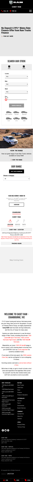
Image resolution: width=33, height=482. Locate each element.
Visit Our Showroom (16, 171)
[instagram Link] (8, 430)
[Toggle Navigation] (30, 11)
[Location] (10, 223)
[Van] (24, 119)
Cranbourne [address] (16, 212)
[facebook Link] (3, 430)
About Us (20, 416)
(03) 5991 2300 (18, 235)
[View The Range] (16, 145)
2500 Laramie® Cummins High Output (8, 409)
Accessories (20, 405)
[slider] (6, 100)
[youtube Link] (5, 430)
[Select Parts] (24, 223)
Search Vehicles (16, 105)
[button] (16, 32)
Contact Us (20, 414)
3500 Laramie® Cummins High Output (8, 413)
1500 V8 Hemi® (21, 345)
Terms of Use (21, 427)
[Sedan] (16, 112)
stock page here (23, 349)
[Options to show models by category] (16, 179)
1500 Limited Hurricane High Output (8, 401)
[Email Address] (16, 238)
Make (16, 83)
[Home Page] (16, 2)
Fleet (18, 390)
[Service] (16, 480)
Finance (19, 392)
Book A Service (21, 408)
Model (16, 91)
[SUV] (9, 119)
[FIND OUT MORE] (7, 36)
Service (19, 401)
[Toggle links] (7, 474)
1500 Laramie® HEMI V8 (8, 392)
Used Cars (20, 387)
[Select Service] (17, 223)
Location (16, 75)
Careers (19, 418)
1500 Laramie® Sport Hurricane (8, 396)
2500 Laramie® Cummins (6, 405)
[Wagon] (24, 112)
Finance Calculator (22, 395)
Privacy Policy (21, 424)
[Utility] (16, 119)
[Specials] (27, 480)
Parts (19, 403)
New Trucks (20, 385)
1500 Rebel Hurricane (8, 389)
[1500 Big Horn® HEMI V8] (16, 194)
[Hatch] (9, 112)
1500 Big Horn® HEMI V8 (8, 386)
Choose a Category (16, 178)
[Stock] (5, 480)
